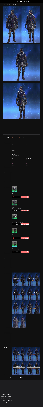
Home (21, 377)
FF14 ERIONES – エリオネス (5, 398)
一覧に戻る (9, 377)
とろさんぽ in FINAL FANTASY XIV (6, 400)
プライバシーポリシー (4, 402)
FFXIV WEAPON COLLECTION (6, 396)
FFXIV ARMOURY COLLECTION (21, 1)
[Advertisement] (21, 127)
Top (34, 377)
